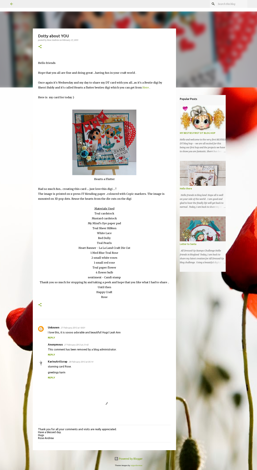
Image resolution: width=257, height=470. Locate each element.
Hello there (186, 188)
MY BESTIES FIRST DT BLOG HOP (197, 133)
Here (145, 87)
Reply (51, 337)
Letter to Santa (188, 244)
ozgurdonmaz (136, 465)
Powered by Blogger (128, 458)
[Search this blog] (230, 4)
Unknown (53, 327)
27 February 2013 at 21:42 (76, 345)
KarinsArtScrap (57, 361)
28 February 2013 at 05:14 (81, 362)
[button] (40, 47)
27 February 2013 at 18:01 (73, 327)
